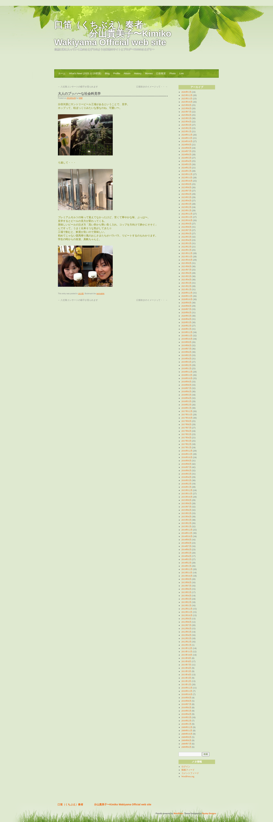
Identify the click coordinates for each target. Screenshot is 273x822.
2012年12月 (186, 608)
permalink (100, 294)
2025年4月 (186, 121)
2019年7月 (186, 348)
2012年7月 (186, 625)
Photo (172, 73)
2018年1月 (186, 408)
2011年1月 (186, 684)
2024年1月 (186, 171)
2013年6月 (186, 589)
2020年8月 (186, 306)
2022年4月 (186, 240)
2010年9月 (186, 697)
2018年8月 (186, 385)
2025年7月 (186, 111)
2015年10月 (186, 497)
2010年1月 (186, 724)
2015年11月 (186, 493)
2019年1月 (186, 368)
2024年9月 (186, 144)
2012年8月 (186, 622)
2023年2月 (186, 207)
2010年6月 (186, 707)
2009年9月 (186, 737)
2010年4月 (186, 714)
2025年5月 (186, 118)
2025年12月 (186, 95)
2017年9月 (186, 421)
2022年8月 (186, 227)
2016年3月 (186, 480)
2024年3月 (186, 164)
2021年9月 (186, 263)
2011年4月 (186, 674)
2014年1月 (186, 566)
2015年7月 (186, 506)
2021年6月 (186, 273)
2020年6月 (186, 312)
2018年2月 (186, 404)
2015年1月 (186, 526)
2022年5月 (186, 237)
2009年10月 (186, 734)
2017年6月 (186, 431)
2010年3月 (186, 717)
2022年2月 (186, 246)
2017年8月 (186, 424)
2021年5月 (186, 276)
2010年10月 (186, 694)
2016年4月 (186, 477)
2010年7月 (186, 704)
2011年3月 (186, 678)
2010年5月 (186, 711)
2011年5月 (186, 671)
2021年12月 (186, 253)
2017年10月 (186, 418)
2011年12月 (186, 648)
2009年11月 (186, 730)
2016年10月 (186, 457)
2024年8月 (186, 148)
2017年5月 (186, 434)
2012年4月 (186, 635)
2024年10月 (186, 141)
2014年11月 (186, 533)
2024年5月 (186, 158)
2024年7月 (186, 151)
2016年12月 (186, 450)
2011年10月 (186, 655)
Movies (149, 73)
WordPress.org (187, 776)
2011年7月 (186, 664)
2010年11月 (186, 691)
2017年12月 (186, 411)
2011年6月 (186, 668)
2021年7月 (186, 269)
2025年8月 (186, 108)
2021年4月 (186, 279)
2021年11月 (186, 256)
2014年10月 (186, 536)
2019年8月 (186, 345)
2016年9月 (186, 460)
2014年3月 (186, 559)
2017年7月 (186, 427)
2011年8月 (186, 661)
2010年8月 (186, 701)
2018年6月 (186, 391)
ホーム (61, 73)
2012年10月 (186, 615)
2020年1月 (186, 329)
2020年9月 (186, 302)
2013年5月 (186, 592)
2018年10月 (186, 378)
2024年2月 (186, 167)
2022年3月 (186, 243)
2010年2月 (186, 720)
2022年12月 (186, 213)
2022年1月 (186, 250)
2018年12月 (186, 371)
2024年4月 (186, 161)
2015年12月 (186, 490)
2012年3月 (186, 638)
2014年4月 (186, 556)
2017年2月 (186, 444)
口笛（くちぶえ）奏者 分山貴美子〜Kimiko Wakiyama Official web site (112, 33)
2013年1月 (186, 605)
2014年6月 (186, 549)
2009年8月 (186, 740)
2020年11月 (186, 296)
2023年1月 (186, 210)
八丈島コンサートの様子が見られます (78, 86)
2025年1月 (186, 131)
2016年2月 (186, 483)
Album (127, 73)
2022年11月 (186, 217)
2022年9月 (186, 223)
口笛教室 (161, 73)
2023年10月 (186, 181)
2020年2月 (186, 325)
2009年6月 (186, 747)
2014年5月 (186, 553)
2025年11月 (186, 98)
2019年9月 (186, 342)
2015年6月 (186, 510)
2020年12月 (186, 292)
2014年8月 (186, 543)
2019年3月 (186, 362)
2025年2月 (186, 128)
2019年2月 (186, 365)
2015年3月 (186, 520)
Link (181, 73)
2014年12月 (186, 529)
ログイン (185, 766)
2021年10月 (186, 260)
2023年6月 (186, 194)
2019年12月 (186, 332)
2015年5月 (186, 513)
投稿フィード (188, 770)
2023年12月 (186, 174)
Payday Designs (209, 813)
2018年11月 (186, 375)
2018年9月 (186, 381)
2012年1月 (186, 645)
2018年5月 (186, 395)
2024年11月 (186, 138)
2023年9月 (186, 184)
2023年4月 (186, 200)
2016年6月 (186, 470)
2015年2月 (186, 523)
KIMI (81, 98)
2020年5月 (186, 316)
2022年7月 (186, 230)
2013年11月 (186, 572)
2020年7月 (186, 309)
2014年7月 (186, 546)
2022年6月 (186, 233)
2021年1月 (186, 289)
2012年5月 (186, 632)
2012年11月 (186, 612)
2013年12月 (186, 569)
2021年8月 (186, 266)
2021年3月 (186, 283)
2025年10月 (186, 102)
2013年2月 (186, 602)
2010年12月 (186, 687)
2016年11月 (186, 454)
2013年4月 (186, 595)
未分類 (81, 294)
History (137, 73)
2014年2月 (186, 562)
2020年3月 (186, 322)
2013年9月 (186, 579)
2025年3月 (186, 125)
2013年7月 (186, 585)
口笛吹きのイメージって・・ (152, 86)
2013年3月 (186, 599)
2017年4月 (186, 437)
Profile (116, 73)
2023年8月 (186, 187)
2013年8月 (186, 582)
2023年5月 (186, 197)
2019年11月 (186, 335)
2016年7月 (186, 467)
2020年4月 (186, 319)
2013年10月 (186, 576)
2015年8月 (186, 503)
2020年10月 (186, 299)
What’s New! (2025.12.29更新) (85, 73)
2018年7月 (186, 388)
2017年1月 (186, 447)
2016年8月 (186, 464)
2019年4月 (186, 358)
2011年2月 (186, 681)
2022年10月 (186, 220)
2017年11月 (186, 414)
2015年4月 (186, 516)
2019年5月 (186, 355)
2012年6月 (186, 628)
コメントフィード (190, 773)
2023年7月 (186, 190)
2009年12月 (186, 727)
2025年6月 (186, 115)
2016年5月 (186, 474)
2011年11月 (186, 651)
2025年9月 (186, 105)
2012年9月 (186, 618)
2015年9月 (186, 500)
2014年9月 (186, 539)
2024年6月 (186, 154)
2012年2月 (186, 641)
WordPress (178, 813)
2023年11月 (186, 177)
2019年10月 (186, 339)
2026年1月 (186, 92)
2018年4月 (186, 398)
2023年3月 (186, 204)
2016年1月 (186, 487)
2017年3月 (186, 441)
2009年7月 (186, 743)
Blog (107, 73)
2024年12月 (186, 134)
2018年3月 (186, 401)
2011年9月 (186, 658)
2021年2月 (186, 286)
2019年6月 (186, 352)
